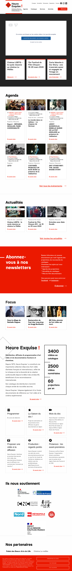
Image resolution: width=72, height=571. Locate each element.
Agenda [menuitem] (25, 9)
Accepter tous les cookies (36, 42)
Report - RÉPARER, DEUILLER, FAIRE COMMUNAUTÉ (14, 126)
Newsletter (51, 3)
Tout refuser (52, 563)
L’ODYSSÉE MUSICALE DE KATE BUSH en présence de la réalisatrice (34, 170)
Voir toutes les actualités (51, 238)
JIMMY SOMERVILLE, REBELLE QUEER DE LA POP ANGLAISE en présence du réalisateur (55, 130)
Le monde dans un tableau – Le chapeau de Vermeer (35, 123)
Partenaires (45, 3)
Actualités (39, 3)
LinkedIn (66, 3)
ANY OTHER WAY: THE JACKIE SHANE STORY (56, 168)
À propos (34, 3)
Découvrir (10, 77)
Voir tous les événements (50, 186)
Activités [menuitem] (50, 9)
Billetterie (64, 9)
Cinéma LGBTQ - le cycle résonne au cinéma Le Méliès (14, 224)
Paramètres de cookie (53, 558)
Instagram (64, 3)
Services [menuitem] (42, 9)
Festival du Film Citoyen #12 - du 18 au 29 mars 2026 (35, 224)
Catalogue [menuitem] (34, 9)
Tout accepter (53, 567)
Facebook (61, 3)
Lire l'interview (53, 77)
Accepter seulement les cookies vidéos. (36, 38)
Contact (57, 3)
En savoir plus (32, 77)
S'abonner (59, 286)
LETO (9, 166)
